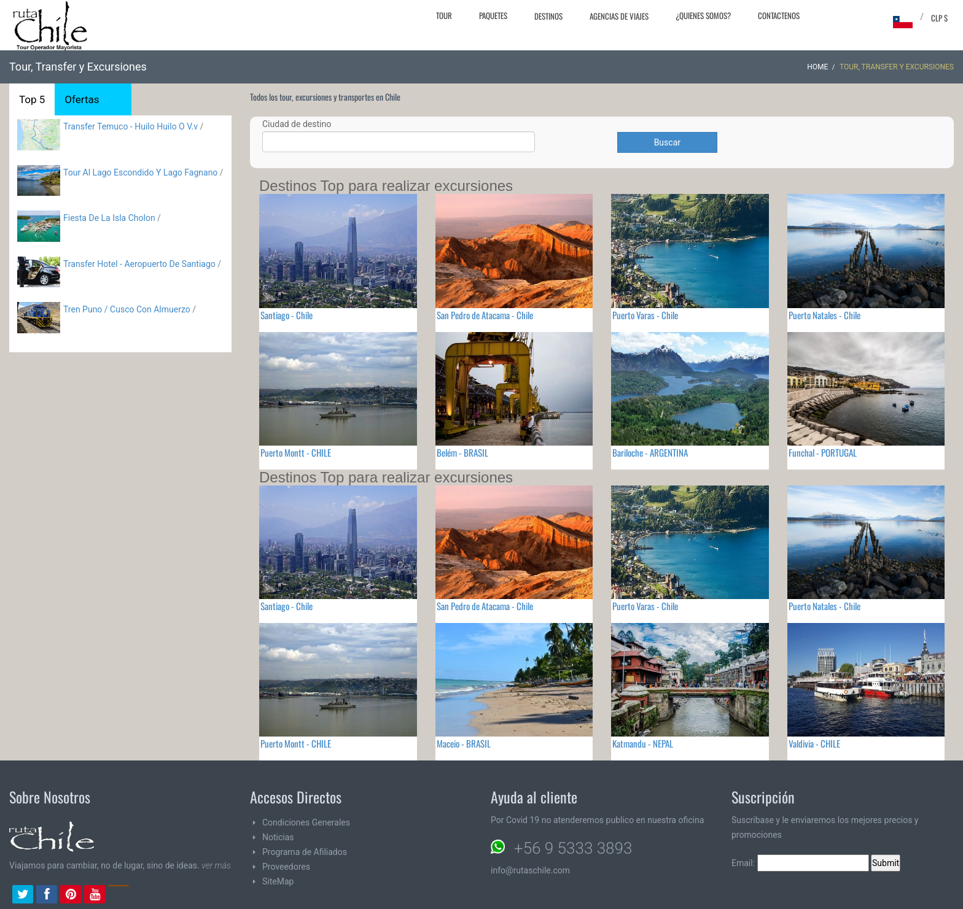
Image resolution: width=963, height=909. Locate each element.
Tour (444, 15)
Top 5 (32, 99)
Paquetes (493, 15)
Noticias (278, 837)
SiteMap (278, 881)
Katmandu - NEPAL (642, 743)
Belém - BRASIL (462, 452)
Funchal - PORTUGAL (823, 452)
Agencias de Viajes (619, 16)
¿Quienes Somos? (703, 15)
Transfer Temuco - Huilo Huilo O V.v (130, 126)
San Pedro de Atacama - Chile (485, 315)
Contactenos (779, 15)
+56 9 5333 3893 (573, 848)
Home (817, 67)
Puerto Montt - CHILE (295, 452)
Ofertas (81, 99)
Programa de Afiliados (304, 852)
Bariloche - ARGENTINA (650, 452)
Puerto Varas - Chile (645, 315)
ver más (216, 865)
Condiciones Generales (306, 822)
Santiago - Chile (286, 315)
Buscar (667, 142)
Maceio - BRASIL (464, 743)
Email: (800, 863)
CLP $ (939, 18)
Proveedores (286, 867)
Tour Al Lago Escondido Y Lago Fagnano (140, 172)
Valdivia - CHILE (814, 743)
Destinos (548, 16)
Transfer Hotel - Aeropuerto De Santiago (139, 264)
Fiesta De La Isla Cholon (109, 218)
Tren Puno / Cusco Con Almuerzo (126, 309)
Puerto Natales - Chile (824, 315)
